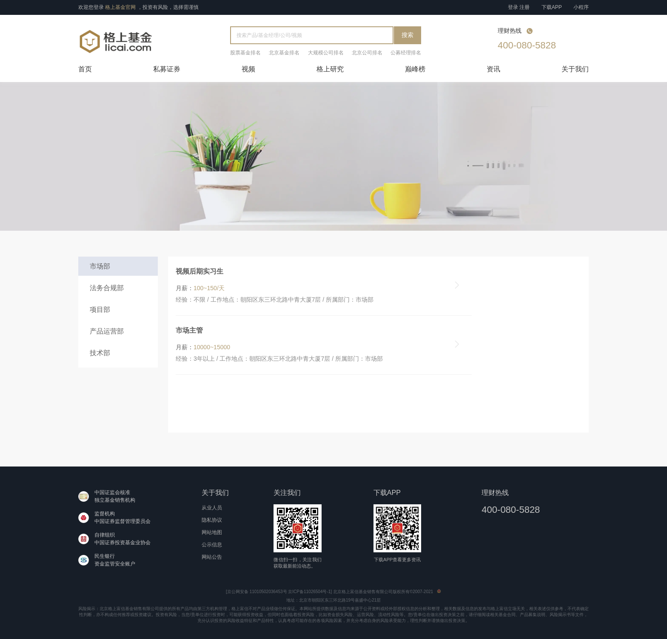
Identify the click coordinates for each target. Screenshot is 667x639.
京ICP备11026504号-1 (309, 591)
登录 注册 (519, 7)
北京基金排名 (284, 53)
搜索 (407, 34)
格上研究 (330, 69)
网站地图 (212, 532)
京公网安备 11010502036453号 (257, 591)
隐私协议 (212, 520)
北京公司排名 (367, 53)
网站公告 (212, 557)
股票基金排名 (245, 53)
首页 (85, 69)
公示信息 (212, 545)
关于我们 (575, 69)
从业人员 (212, 508)
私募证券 (166, 69)
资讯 (493, 69)
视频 (248, 69)
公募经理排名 (406, 53)
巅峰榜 (415, 69)
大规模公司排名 (326, 53)
